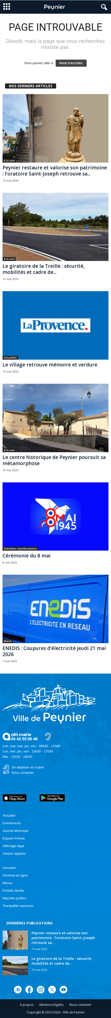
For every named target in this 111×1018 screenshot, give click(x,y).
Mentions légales (51, 1005)
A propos (27, 1005)
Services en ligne (15, 875)
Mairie (8, 641)
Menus (7, 883)
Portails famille (13, 890)
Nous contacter (23, 773)
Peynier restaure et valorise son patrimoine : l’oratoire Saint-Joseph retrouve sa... (55, 170)
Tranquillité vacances (18, 906)
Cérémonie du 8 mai (27, 555)
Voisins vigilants (14, 853)
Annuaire (9, 868)
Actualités (10, 357)
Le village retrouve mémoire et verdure (50, 364)
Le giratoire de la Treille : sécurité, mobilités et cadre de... (44, 269)
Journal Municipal (15, 831)
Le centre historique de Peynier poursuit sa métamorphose (54, 460)
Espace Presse (14, 838)
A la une (9, 160)
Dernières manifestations (20, 548)
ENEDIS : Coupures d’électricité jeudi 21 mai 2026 (54, 651)
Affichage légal (13, 846)
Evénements (12, 823)
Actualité (9, 815)
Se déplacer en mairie (28, 767)
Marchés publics (14, 898)
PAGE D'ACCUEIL (71, 63)
